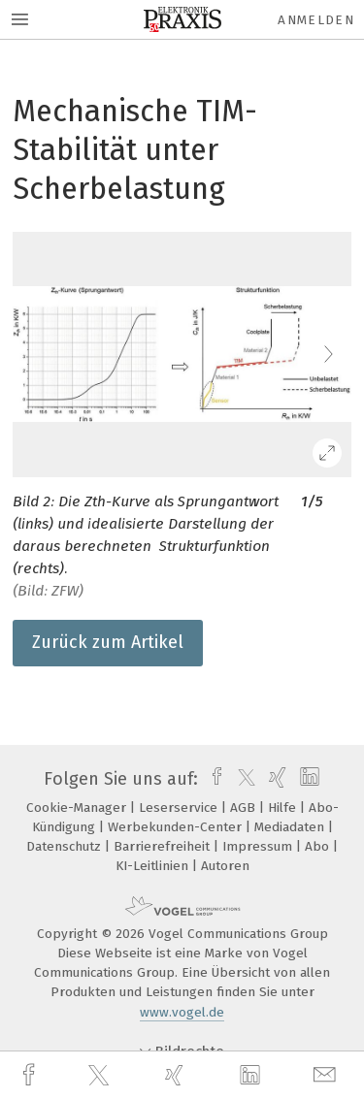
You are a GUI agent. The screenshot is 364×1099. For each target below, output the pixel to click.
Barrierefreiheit (164, 846)
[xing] (176, 1075)
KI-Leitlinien (154, 865)
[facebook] (31, 1075)
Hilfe (284, 807)
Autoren (225, 865)
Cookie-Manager (78, 807)
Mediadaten (291, 827)
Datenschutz (65, 846)
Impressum (259, 846)
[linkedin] (252, 1075)
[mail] (327, 1075)
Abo (319, 846)
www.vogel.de (182, 1012)
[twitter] (100, 1075)
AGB (244, 807)
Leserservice (180, 807)
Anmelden (316, 20)
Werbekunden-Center (177, 827)
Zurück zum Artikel (107, 642)
